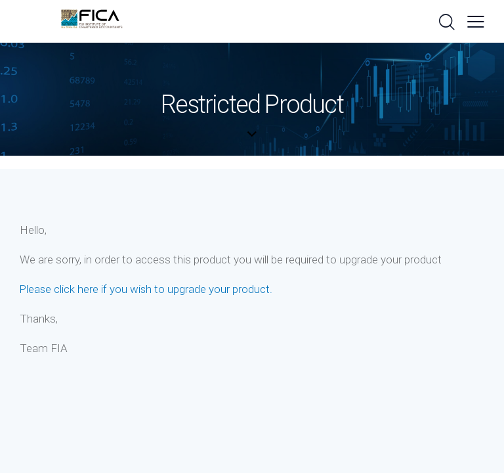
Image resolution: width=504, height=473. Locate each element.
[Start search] (446, 23)
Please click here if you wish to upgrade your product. (147, 289)
